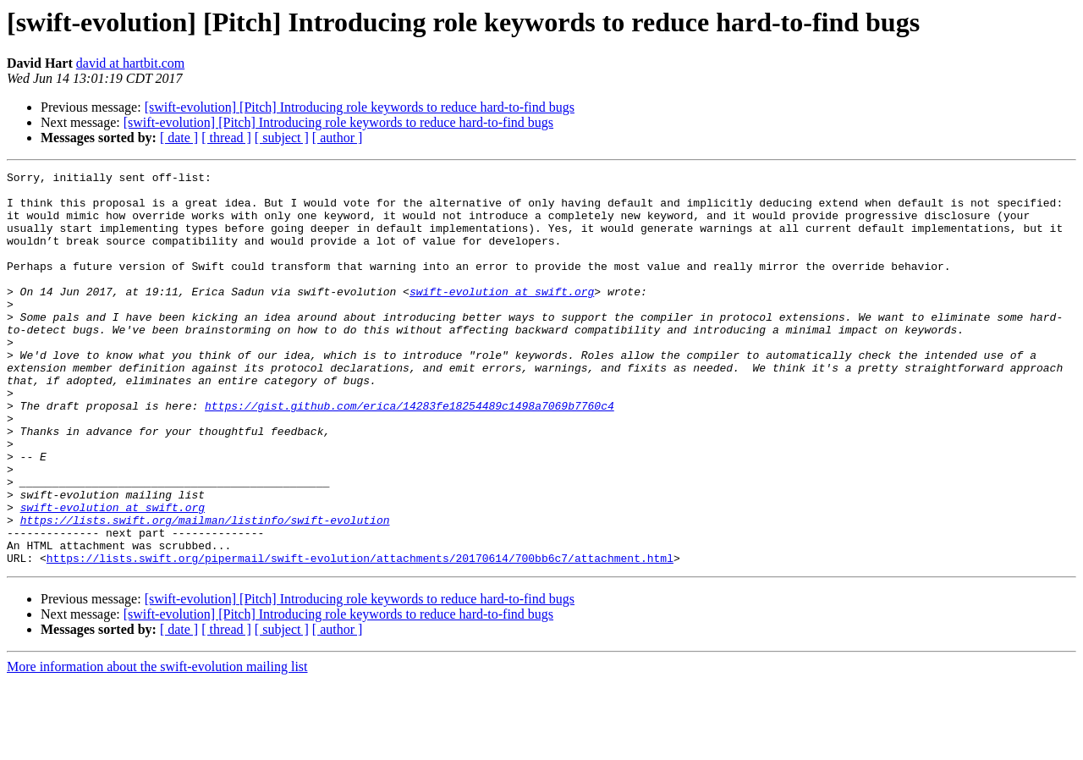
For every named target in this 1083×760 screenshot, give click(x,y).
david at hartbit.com (130, 63)
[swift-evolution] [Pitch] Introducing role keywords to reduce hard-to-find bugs (359, 107)
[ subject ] (282, 137)
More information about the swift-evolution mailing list (157, 745)
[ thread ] (226, 137)
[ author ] (337, 137)
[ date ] (179, 137)
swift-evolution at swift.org (502, 316)
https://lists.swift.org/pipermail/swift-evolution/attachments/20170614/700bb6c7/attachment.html (360, 636)
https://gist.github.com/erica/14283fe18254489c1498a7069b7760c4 (409, 453)
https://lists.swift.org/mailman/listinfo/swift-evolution (205, 590)
